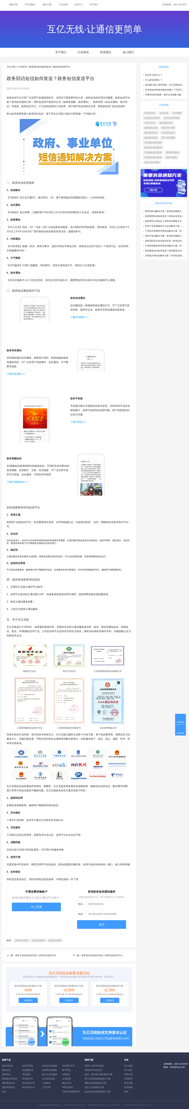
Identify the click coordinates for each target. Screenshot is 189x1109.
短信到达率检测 (152, 118)
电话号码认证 (28, 1087)
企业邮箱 (66, 1078)
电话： (81, 914)
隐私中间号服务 (152, 162)
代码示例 (128, 1074)
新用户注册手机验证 (94, 1065)
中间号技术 (149, 123)
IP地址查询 (67, 1087)
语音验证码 (27, 1078)
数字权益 (66, 1070)
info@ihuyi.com (177, 1067)
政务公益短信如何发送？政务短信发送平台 (35, 955)
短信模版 (128, 1087)
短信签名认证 (28, 1083)
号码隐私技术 (168, 132)
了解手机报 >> (78, 422)
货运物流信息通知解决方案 (98, 1091)
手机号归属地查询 (70, 1091)
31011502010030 (141, 1105)
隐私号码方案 (168, 128)
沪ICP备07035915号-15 (74, 1105)
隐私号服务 (171, 157)
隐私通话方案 (150, 128)
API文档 (128, 1070)
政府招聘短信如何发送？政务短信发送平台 (165, 216)
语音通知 (26, 1074)
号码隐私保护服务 (153, 142)
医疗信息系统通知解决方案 (98, 1078)
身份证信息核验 (49, 1065)
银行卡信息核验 (49, 1074)
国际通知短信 (8, 1083)
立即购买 (28, 1000)
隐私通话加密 (150, 137)
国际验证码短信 (9, 1078)
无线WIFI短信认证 (93, 1070)
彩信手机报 (27, 1065)
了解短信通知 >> (79, 317)
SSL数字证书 (68, 1065)
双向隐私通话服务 (153, 157)
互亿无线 (11, 67)
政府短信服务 (55, 940)
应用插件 (128, 1078)
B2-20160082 (114, 1105)
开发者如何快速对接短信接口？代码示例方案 (166, 89)
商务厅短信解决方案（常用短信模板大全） (165, 236)
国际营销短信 (8, 1087)
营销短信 (6, 1074)
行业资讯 (83, 52)
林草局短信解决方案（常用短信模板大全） (165, 211)
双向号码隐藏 (168, 137)
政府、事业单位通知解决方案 (99, 1074)
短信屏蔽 (177, 113)
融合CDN (66, 1083)
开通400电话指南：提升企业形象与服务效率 (166, 94)
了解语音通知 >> (16, 374)
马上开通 (36, 906)
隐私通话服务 (172, 152)
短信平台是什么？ (153, 75)
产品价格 (63, 4)
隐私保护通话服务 (153, 147)
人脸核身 (46, 1083)
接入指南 (128, 1065)
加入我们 (128, 52)
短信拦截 (164, 113)
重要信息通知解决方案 (95, 1083)
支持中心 (78, 4)
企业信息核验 (48, 1078)
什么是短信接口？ (153, 80)
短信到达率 (149, 113)
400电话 (66, 1074)
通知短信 (6, 1070)
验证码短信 (7, 1065)
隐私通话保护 (166, 123)
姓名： (81, 904)
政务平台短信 (21, 940)
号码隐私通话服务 (153, 152)
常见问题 (128, 1083)
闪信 (4, 1091)
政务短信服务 (38, 940)
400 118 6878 (180, 4)
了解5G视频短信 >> (17, 482)
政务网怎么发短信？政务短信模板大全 (163, 221)
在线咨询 (180, 722)
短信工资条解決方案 (94, 1087)
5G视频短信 (28, 1070)
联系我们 (105, 52)
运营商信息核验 (49, 1070)
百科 (126, 1091)
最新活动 (13, 4)
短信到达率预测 (171, 118)
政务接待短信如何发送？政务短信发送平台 (101, 955)
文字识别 (46, 1087)
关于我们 (93, 4)
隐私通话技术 (150, 132)
